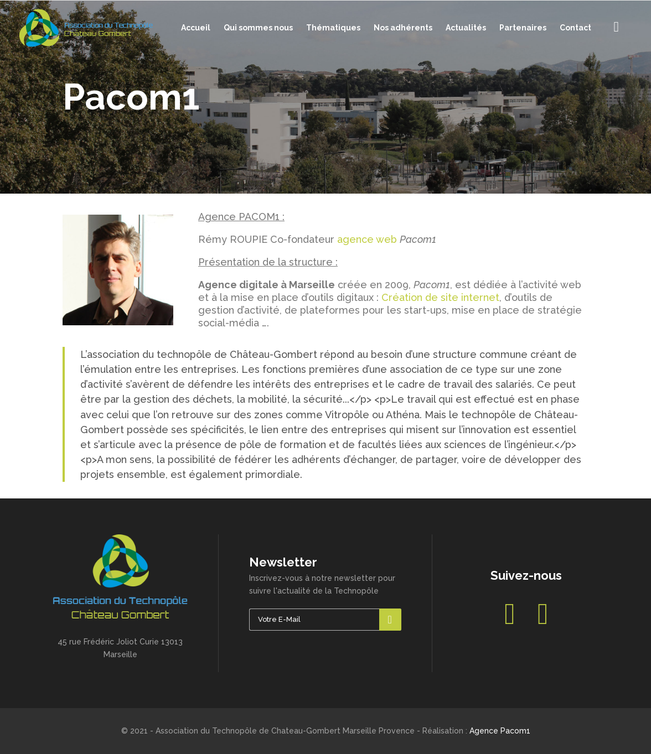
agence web (367, 239)
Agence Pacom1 (499, 730)
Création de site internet (440, 297)
